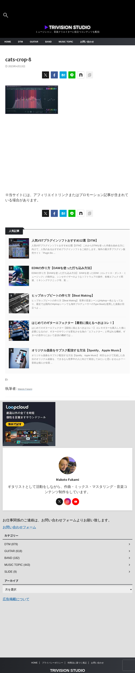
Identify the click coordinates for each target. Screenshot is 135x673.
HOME (8, 41)
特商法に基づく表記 (77, 650)
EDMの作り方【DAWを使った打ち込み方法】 (70, 274)
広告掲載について (17, 630)
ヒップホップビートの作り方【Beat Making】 (71, 308)
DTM (21, 41)
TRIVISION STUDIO (67, 657)
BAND (50, 41)
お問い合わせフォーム (20, 558)
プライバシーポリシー (52, 650)
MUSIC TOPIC (70, 41)
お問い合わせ (92, 41)
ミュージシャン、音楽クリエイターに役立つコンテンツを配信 (67, 663)
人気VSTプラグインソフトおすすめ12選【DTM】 (73, 240)
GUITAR (35, 41)
